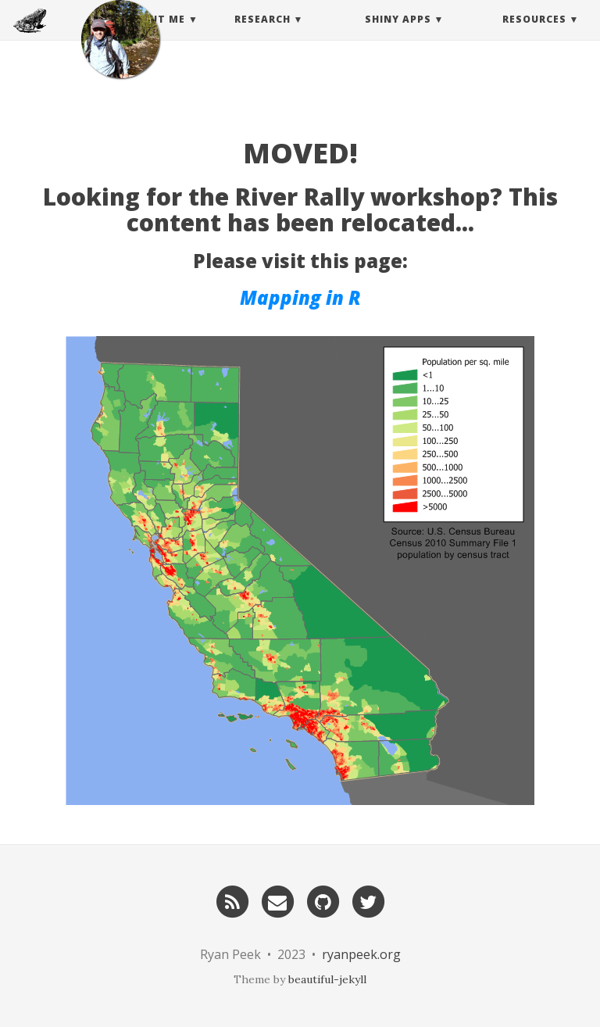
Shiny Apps (398, 34)
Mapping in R (300, 297)
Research (262, 34)
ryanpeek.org (361, 954)
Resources (534, 34)
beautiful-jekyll (327, 979)
